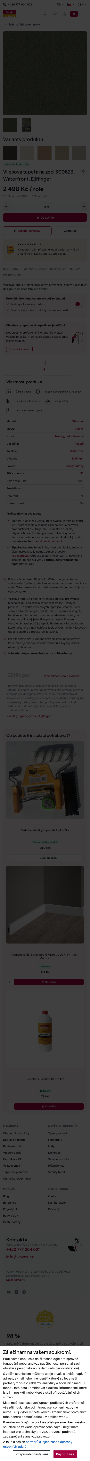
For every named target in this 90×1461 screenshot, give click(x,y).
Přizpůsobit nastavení (32, 1454)
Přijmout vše (65, 1454)
